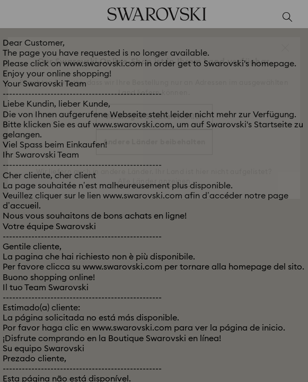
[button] (285, 47)
